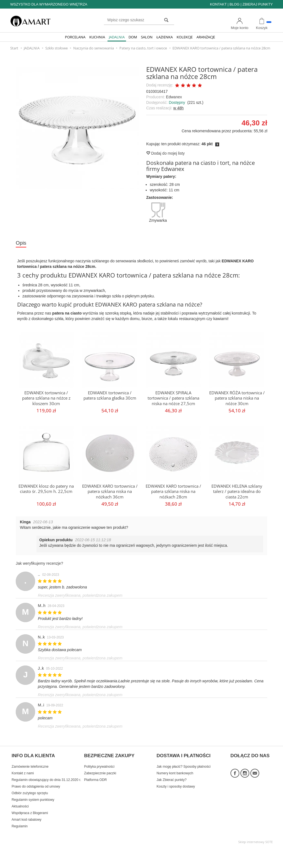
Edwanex (174, 97)
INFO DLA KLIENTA (33, 754)
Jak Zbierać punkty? (172, 777)
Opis (21, 243)
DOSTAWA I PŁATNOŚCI (184, 754)
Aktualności (20, 804)
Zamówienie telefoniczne (30, 764)
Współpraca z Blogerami (30, 810)
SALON (147, 37)
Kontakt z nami (23, 771)
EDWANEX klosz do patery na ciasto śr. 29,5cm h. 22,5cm (46, 488)
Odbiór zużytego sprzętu (30, 791)
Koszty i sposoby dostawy (176, 784)
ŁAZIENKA (164, 37)
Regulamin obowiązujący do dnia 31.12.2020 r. (46, 777)
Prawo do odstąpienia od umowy (36, 784)
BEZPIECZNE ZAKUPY (109, 754)
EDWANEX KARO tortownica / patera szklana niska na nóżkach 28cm (173, 491)
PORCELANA (75, 37)
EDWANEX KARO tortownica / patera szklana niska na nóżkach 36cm (110, 491)
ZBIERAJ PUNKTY (257, 4)
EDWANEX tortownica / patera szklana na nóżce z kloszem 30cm (46, 398)
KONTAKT (218, 4)
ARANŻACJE (205, 37)
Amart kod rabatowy (26, 817)
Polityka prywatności (99, 764)
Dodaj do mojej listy (165, 153)
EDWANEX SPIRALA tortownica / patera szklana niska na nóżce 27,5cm (173, 398)
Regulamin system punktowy (33, 797)
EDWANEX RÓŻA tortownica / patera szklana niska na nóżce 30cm (237, 398)
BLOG (234, 4)
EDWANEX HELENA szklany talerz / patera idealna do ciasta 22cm (236, 491)
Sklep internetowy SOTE (255, 839)
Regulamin (20, 824)
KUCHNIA (97, 37)
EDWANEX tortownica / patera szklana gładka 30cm (109, 395)
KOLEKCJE (185, 37)
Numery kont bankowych (175, 771)
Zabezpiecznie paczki (100, 771)
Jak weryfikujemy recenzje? (39, 563)
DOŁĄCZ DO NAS (250, 754)
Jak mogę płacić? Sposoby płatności (184, 764)
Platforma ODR (95, 777)
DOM (133, 37)
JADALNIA (117, 37)
